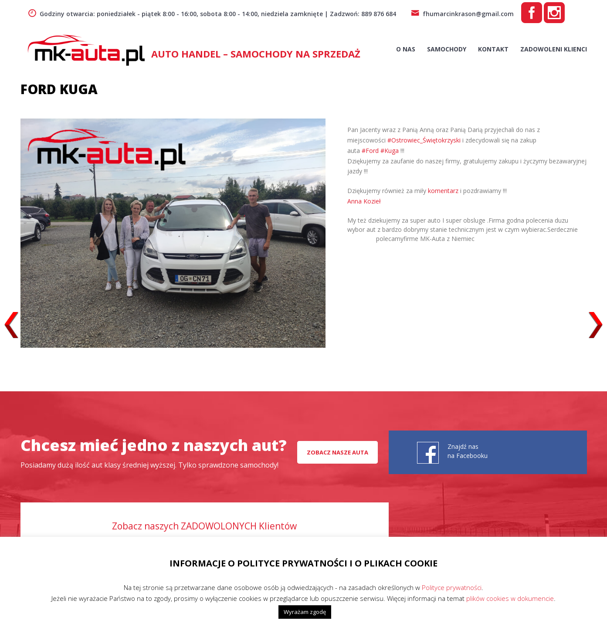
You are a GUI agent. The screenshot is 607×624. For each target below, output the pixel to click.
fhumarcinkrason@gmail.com (462, 14)
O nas (405, 49)
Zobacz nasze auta (337, 452)
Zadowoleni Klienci (553, 49)
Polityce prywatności (452, 587)
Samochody (446, 49)
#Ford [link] (370, 150)
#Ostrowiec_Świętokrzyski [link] (424, 140)
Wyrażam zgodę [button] (305, 612)
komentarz (443, 191)
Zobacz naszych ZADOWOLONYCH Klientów (204, 526)
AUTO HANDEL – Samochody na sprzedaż (255, 53)
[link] (364, 201)
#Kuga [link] (389, 150)
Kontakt (493, 49)
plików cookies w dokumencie (510, 598)
